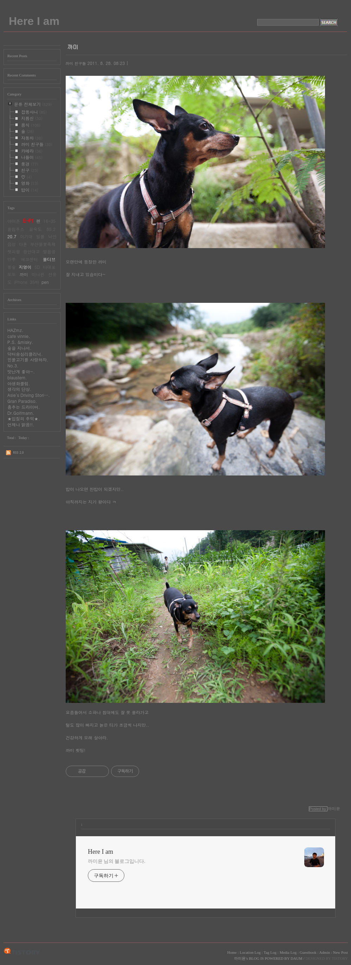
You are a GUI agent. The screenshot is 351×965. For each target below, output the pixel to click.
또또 (11, 274)
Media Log (288, 952)
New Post (340, 952)
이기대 (26, 236)
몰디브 (49, 259)
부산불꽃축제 (43, 244)
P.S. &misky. (20, 342)
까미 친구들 (75, 63)
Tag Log (270, 952)
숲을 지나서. (19, 348)
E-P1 (28, 220)
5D (37, 267)
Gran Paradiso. (22, 401)
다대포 (49, 267)
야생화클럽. (18, 383)
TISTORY (22, 952)
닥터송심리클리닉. (25, 354)
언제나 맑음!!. (20, 424)
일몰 (40, 236)
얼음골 (49, 251)
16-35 (49, 221)
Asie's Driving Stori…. (28, 395)
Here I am (34, 21)
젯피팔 (13, 251)
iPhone (20, 282)
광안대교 (31, 251)
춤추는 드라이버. (23, 407)
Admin (324, 952)
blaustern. (17, 377)
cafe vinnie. (18, 336)
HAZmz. (15, 330)
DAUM (297, 958)
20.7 (12, 236)
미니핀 (38, 274)
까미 (24, 274)
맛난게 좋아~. (21, 371)
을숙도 (35, 229)
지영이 (25, 267)
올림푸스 (15, 229)
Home (232, 952)
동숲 (11, 267)
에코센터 (29, 259)
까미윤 (240, 958)
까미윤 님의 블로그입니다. (116, 861)
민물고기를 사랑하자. (27, 359)
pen (45, 282)
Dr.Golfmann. (20, 413)
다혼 (23, 244)
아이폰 (13, 221)
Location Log (250, 952)
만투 (11, 259)
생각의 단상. (19, 389)
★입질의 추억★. (23, 418)
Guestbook (308, 952)
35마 (34, 282)
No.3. (13, 365)
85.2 (51, 229)
